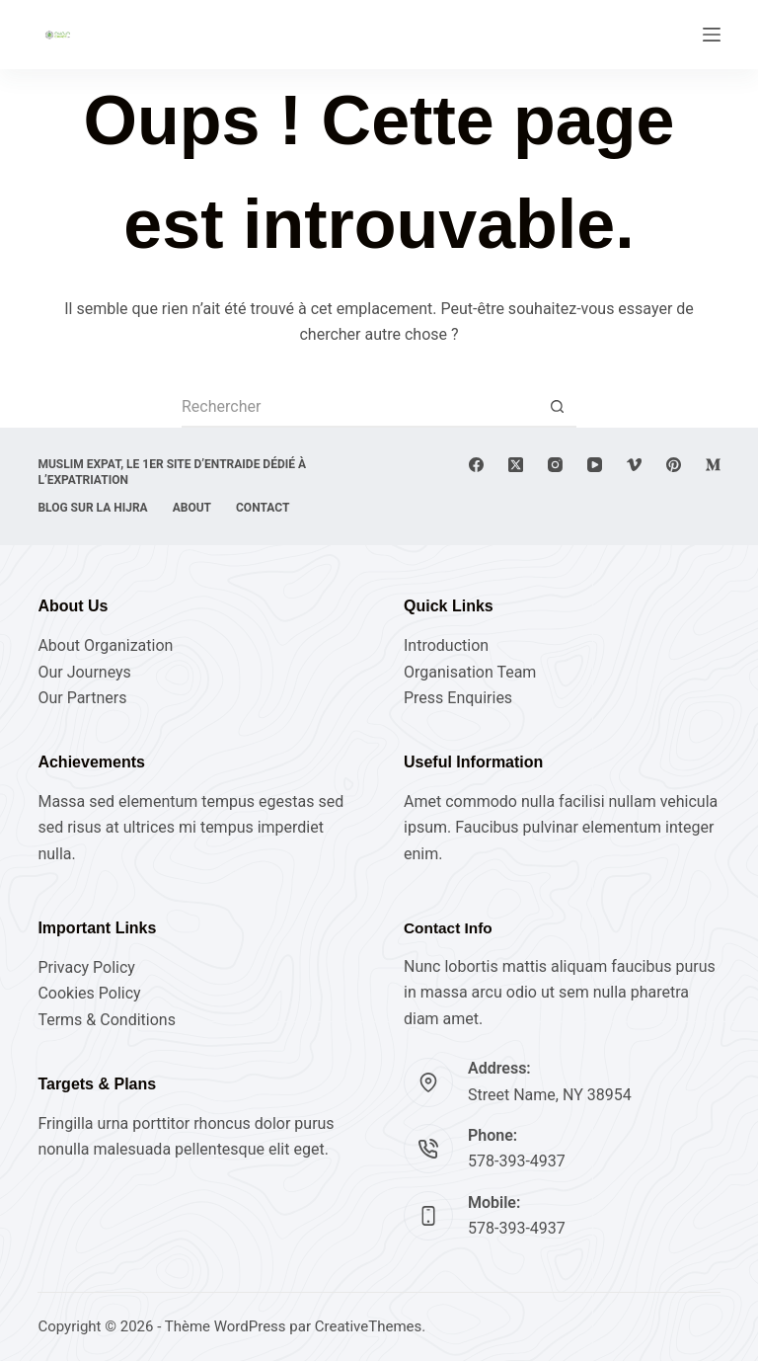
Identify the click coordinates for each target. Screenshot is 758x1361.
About (192, 508)
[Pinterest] (673, 464)
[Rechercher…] (359, 408)
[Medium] (713, 464)
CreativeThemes (368, 1326)
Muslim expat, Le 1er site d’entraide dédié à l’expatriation (172, 472)
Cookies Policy (89, 993)
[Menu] (711, 34)
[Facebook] (476, 464)
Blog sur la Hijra (92, 508)
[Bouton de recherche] (556, 408)
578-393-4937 (517, 1161)
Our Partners (82, 697)
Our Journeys (84, 672)
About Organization (105, 645)
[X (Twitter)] (515, 464)
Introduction (446, 645)
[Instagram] (555, 464)
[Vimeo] (634, 464)
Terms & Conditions (107, 1019)
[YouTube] (594, 464)
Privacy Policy (86, 967)
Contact (262, 508)
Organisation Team (470, 672)
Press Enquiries (458, 697)
